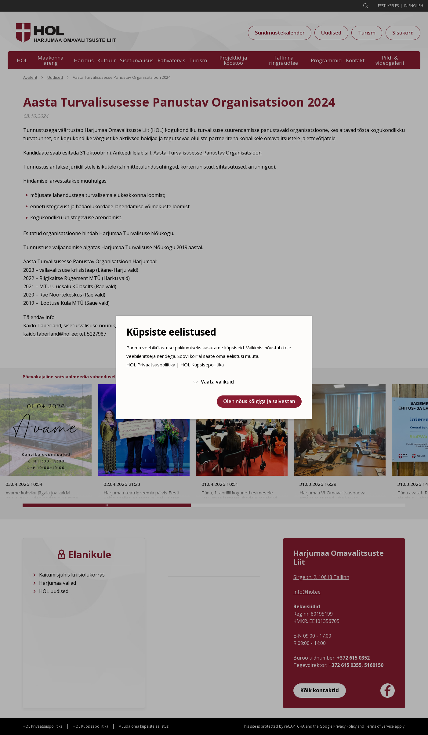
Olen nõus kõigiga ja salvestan (259, 401)
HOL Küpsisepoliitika (202, 365)
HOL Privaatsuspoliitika (150, 365)
